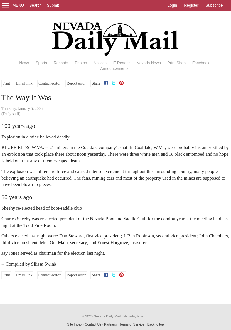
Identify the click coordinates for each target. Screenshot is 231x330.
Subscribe (214, 5)
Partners (110, 324)
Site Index (74, 324)
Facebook (200, 63)
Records (61, 63)
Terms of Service (131, 324)
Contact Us (93, 324)
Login (172, 5)
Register (191, 5)
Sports (41, 63)
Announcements (114, 68)
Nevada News (149, 63)
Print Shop (177, 63)
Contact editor (49, 83)
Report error (76, 83)
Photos (81, 63)
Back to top (155, 324)
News (24, 63)
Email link (24, 83)
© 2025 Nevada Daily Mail (101, 316)
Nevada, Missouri (136, 316)
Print (6, 83)
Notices (100, 63)
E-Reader (121, 63)
